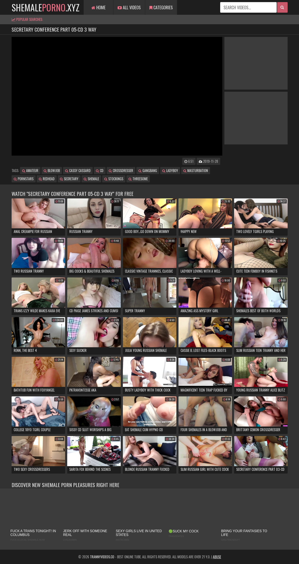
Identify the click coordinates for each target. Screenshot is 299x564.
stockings (113, 178)
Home (98, 7)
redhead (47, 178)
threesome (138, 178)
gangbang (147, 170)
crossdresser (121, 170)
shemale (91, 178)
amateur (30, 170)
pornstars (24, 178)
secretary (69, 178)
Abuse (217, 556)
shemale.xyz (45, 7)
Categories (161, 7)
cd (99, 170)
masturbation (195, 170)
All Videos (129, 7)
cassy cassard (78, 170)
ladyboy (170, 170)
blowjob (52, 170)
